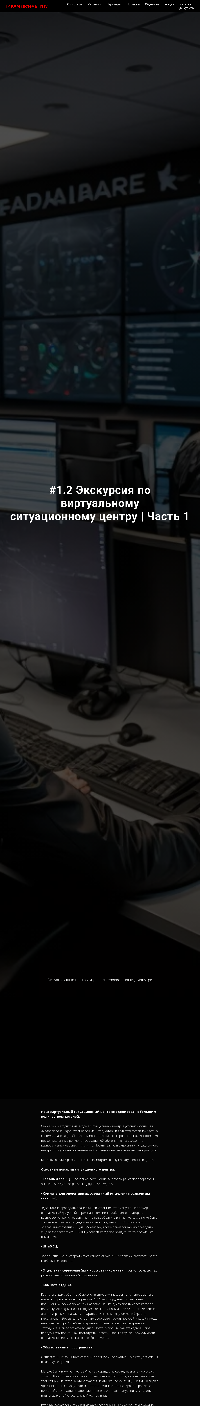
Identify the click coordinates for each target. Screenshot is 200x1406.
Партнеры (113, 4)
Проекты (133, 4)
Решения (94, 4)
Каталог (185, 4)
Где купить (186, 8)
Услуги (169, 4)
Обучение (152, 4)
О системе (74, 4)
